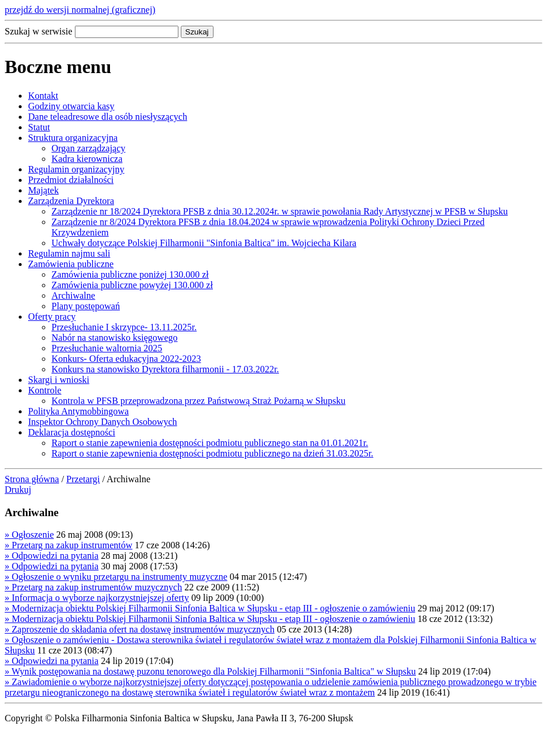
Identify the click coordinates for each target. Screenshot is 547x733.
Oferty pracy (51, 316)
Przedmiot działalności (70, 180)
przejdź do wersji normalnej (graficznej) (80, 10)
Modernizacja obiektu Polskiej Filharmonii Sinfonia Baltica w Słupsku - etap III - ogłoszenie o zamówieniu (210, 608)
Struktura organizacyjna (73, 138)
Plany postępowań (85, 306)
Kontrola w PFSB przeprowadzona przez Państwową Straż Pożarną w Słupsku (198, 401)
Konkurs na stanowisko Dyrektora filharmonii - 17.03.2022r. (165, 369)
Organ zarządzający (88, 148)
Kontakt (43, 96)
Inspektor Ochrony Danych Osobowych (102, 422)
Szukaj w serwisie (39, 31)
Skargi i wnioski (59, 380)
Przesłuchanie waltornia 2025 (106, 348)
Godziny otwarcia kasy (71, 106)
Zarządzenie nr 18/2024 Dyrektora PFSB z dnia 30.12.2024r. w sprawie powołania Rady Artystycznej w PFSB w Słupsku (279, 211)
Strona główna (32, 479)
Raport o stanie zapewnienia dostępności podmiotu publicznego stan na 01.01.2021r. (209, 443)
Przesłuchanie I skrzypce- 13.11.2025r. (124, 327)
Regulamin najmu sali (69, 253)
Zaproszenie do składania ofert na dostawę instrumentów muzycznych (139, 629)
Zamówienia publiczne (70, 264)
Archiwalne (73, 295)
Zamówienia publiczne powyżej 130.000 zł (132, 285)
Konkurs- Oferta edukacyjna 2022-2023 (126, 359)
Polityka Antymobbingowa (78, 411)
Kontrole (44, 390)
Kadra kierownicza (86, 159)
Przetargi (82, 479)
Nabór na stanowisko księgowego (114, 338)
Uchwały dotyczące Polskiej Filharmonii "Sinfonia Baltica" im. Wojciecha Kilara (203, 243)
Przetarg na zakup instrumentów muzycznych (93, 587)
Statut (39, 127)
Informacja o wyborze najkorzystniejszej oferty (97, 598)
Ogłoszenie (29, 535)
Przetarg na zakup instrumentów (68, 545)
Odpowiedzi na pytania (51, 556)
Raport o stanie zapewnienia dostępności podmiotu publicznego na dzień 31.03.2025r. (212, 453)
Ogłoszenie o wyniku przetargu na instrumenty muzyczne (116, 577)
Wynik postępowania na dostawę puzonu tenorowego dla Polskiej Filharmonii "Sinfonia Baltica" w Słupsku (210, 671)
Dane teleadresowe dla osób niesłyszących (107, 117)
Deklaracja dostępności (71, 432)
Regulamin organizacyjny (76, 169)
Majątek (43, 190)
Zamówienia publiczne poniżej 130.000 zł (130, 274)
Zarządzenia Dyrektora (71, 201)
